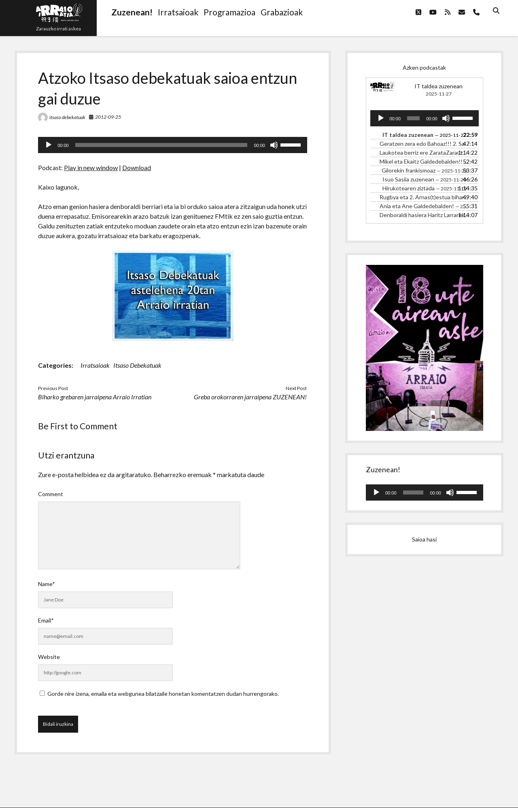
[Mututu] (274, 145)
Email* (46, 620)
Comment (50, 493)
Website (49, 656)
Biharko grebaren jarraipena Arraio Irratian (94, 397)
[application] (172, 145)
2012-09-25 (108, 117)
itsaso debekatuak (67, 117)
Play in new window (91, 167)
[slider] (161, 145)
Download (136, 167)
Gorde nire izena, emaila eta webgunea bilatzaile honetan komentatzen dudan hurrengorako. (163, 693)
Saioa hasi (424, 539)
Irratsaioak (95, 365)
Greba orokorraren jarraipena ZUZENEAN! (250, 397)
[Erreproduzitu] (49, 145)
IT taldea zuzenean (438, 86)
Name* (46, 583)
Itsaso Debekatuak (137, 365)
